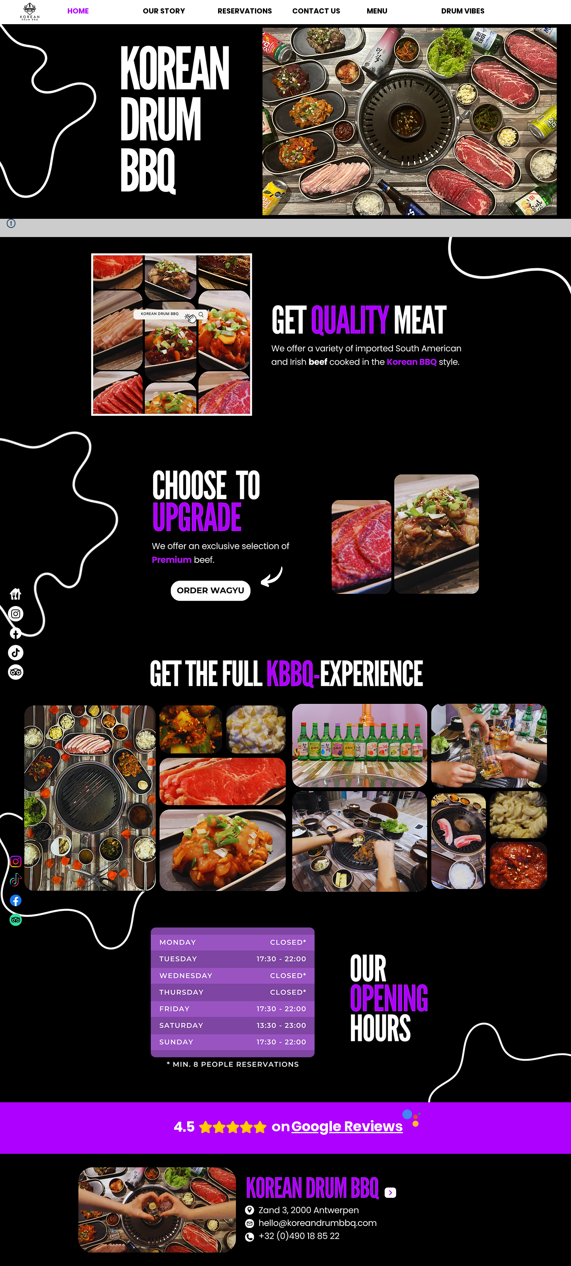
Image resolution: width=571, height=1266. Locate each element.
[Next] (390, 1193)
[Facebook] (15, 633)
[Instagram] (15, 614)
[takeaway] (15, 594)
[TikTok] (15, 652)
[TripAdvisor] (15, 672)
